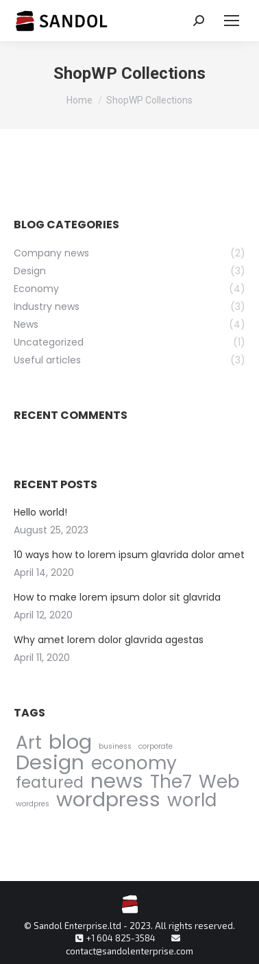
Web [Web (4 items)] (219, 781)
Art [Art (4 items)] (29, 742)
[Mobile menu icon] (231, 20)
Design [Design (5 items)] (50, 762)
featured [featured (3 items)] (50, 782)
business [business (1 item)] (115, 746)
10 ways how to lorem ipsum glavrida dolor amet (129, 555)
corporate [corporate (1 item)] (155, 746)
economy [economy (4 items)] (134, 763)
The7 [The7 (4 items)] (171, 781)
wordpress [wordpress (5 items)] (108, 799)
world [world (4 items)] (192, 800)
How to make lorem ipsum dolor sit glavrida (117, 597)
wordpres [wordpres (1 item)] (32, 804)
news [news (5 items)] (116, 780)
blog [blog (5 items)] (70, 741)
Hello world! (40, 512)
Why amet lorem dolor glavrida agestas (109, 640)
